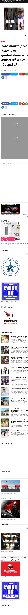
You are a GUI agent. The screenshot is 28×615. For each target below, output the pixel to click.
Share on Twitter (14, 74)
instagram (22, 1)
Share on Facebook (5, 74)
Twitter (17, 1)
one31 (3, 41)
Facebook (8, 1)
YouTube (4, 1)
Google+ (13, 1)
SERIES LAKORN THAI (6, 2)
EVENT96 (4, 70)
